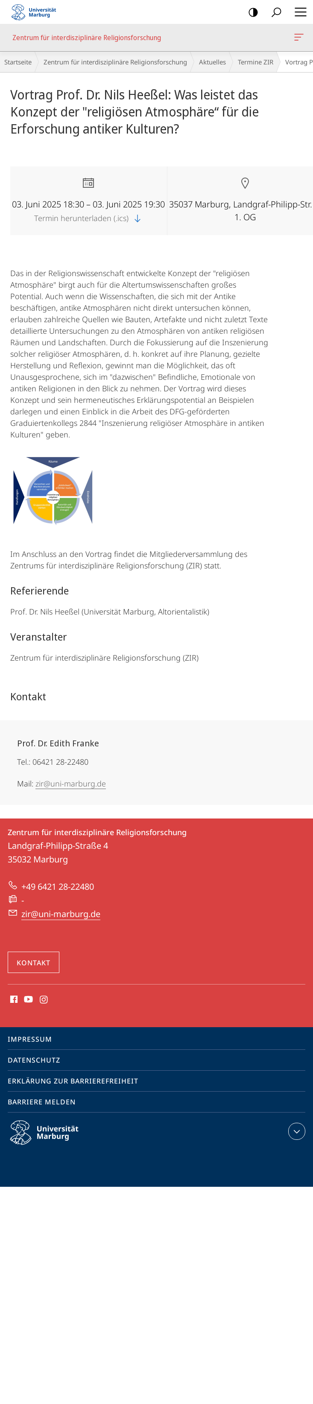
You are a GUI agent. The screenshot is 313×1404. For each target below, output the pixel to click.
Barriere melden (42, 1102)
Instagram (44, 1000)
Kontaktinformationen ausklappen (295, 1131)
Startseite (18, 62)
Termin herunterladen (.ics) (88, 218)
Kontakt (33, 962)
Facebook (13, 1000)
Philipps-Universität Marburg (52, 1139)
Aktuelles (212, 62)
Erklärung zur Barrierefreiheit (73, 1081)
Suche (273, 12)
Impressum (30, 1039)
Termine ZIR (255, 62)
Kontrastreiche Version (250, 12)
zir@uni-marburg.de (70, 783)
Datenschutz (34, 1060)
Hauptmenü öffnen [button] (298, 12)
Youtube (27, 1000)
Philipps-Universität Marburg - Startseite (36, 12)
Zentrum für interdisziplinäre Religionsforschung (298, 39)
